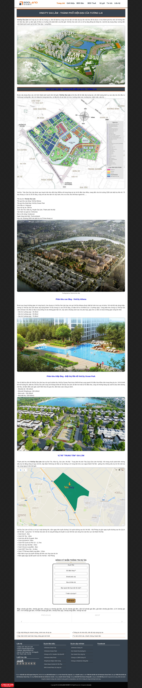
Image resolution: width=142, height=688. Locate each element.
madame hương (60, 679)
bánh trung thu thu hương (111, 677)
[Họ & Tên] (71, 567)
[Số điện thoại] (71, 573)
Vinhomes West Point (50, 657)
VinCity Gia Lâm (22, 20)
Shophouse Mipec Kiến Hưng (52, 661)
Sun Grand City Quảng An (78, 651)
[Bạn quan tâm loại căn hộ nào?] (71, 590)
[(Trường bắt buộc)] (75, 571)
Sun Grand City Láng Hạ (78, 654)
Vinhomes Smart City (50, 647)
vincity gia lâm (107, 609)
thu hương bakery (71, 679)
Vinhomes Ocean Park (50, 651)
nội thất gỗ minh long (95, 679)
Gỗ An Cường (82, 679)
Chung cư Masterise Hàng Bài (79, 661)
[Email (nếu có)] (71, 579)
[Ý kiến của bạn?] (71, 596)
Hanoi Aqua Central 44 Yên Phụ (53, 664)
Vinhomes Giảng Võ (76, 647)
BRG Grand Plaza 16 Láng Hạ (52, 667)
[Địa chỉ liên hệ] (71, 584)
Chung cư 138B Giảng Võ (78, 657)
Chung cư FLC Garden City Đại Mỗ (54, 654)
